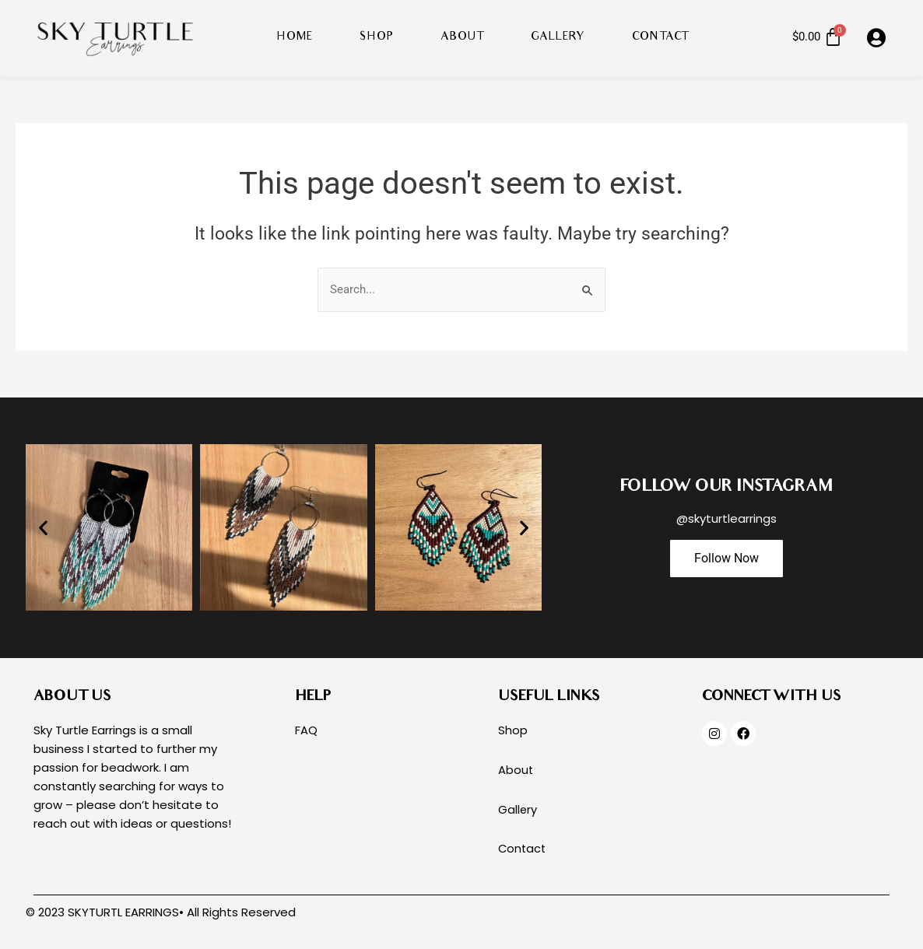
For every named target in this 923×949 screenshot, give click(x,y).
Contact (660, 37)
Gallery (558, 37)
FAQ (306, 731)
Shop (377, 37)
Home (295, 37)
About (462, 37)
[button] (43, 528)
